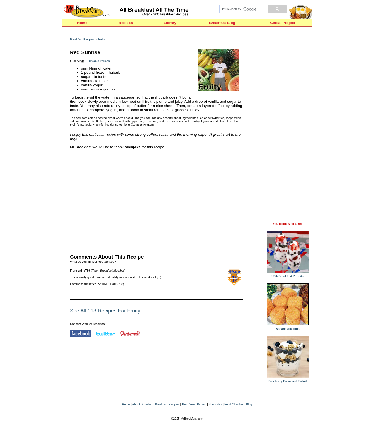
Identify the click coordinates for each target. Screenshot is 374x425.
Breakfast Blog (222, 23)
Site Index (215, 404)
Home (82, 23)
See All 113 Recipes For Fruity (105, 311)
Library (170, 23)
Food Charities (234, 404)
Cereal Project (282, 23)
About (136, 404)
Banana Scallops (288, 327)
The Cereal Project (193, 404)
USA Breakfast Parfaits (288, 275)
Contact (147, 404)
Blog (249, 404)
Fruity (101, 39)
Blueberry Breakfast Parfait (288, 380)
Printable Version (98, 61)
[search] (241, 9)
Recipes (125, 23)
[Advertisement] (156, 200)
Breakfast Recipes (82, 39)
